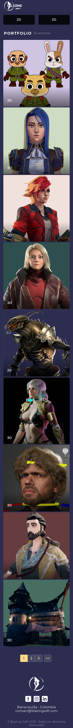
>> (47, 658)
